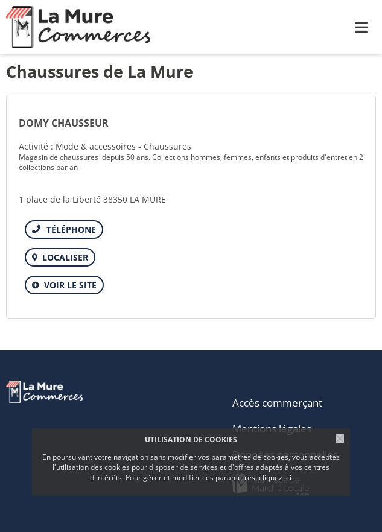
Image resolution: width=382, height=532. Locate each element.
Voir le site (70, 285)
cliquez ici (275, 477)
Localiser (65, 257)
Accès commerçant (277, 403)
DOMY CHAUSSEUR (64, 123)
